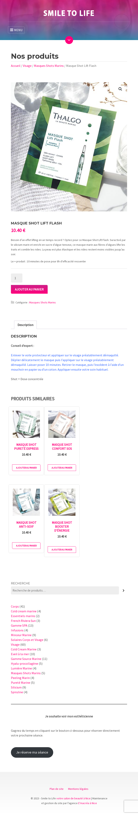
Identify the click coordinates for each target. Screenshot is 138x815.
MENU (16, 30)
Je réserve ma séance (32, 752)
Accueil (15, 66)
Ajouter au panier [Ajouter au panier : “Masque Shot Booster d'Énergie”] (62, 549)
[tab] (25, 325)
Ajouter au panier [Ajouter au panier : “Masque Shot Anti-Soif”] (26, 545)
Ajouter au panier (29, 289)
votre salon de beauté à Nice (73, 798)
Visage (27, 66)
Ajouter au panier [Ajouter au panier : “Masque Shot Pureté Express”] (26, 467)
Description (25, 325)
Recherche (20, 583)
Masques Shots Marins (49, 66)
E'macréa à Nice (87, 803)
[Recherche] (123, 590)
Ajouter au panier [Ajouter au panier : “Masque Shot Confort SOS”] (62, 467)
